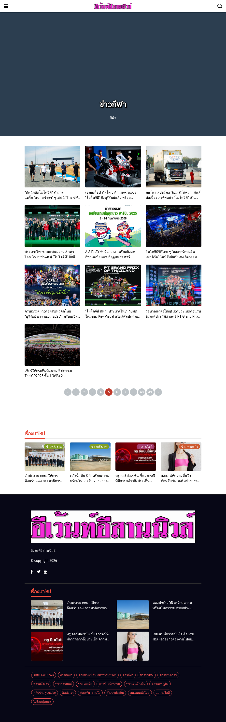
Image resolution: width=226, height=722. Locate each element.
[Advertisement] (113, 61)
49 (150, 392)
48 (142, 392)
